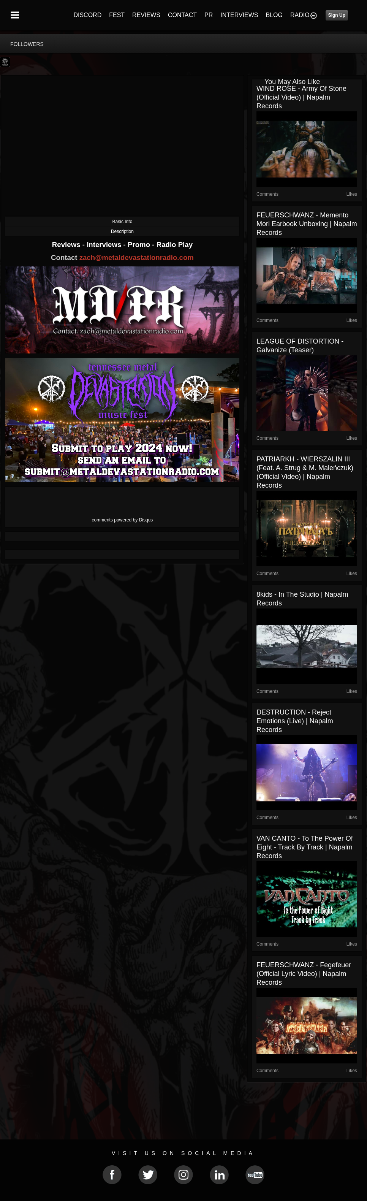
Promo (140, 245)
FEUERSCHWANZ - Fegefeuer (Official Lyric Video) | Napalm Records (303, 973)
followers (27, 44)
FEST (117, 15)
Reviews (67, 245)
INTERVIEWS (239, 15)
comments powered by (122, 520)
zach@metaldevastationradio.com (136, 257)
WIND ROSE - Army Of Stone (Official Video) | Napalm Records (301, 97)
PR (208, 15)
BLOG (274, 15)
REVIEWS (146, 15)
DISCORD (87, 15)
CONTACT (182, 15)
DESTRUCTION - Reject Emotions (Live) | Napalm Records (294, 721)
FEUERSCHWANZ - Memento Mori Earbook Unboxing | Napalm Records (306, 223)
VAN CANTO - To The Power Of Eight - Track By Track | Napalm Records (304, 847)
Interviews (105, 245)
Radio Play (175, 245)
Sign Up (336, 15)
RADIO (300, 15)
